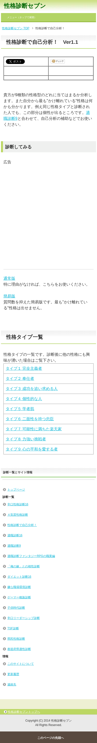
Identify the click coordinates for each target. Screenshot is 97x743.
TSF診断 (13, 628)
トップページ (16, 489)
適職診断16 (14, 535)
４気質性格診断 (17, 514)
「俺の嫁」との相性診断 (23, 566)
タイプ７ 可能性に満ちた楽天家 (34, 429)
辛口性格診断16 (17, 504)
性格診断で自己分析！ (22, 525)
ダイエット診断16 (19, 576)
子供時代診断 (16, 607)
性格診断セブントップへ (24, 711)
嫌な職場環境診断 (19, 587)
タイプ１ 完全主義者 (24, 368)
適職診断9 (14, 545)
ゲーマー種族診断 (19, 597)
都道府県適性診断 (19, 649)
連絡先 (11, 684)
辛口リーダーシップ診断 (23, 618)
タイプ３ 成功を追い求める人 (32, 389)
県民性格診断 (16, 638)
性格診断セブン (25, 5)
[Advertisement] (46, 211)
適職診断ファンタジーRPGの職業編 (31, 556)
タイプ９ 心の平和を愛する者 (32, 449)
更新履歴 (13, 674)
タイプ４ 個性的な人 (24, 399)
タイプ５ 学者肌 (20, 409)
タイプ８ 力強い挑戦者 (26, 439)
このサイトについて (20, 664)
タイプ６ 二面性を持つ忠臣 (30, 419)
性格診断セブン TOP (15, 28)
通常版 (9, 278)
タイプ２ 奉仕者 (20, 378)
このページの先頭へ (50, 738)
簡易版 (9, 296)
